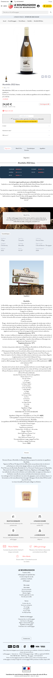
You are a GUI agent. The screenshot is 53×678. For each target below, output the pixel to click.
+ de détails (5, 99)
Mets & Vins (19, 148)
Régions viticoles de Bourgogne (26, 623)
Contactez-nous (26, 638)
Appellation (42, 148)
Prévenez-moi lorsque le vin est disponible (26, 121)
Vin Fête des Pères (26, 612)
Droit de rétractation (26, 591)
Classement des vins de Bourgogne (26, 619)
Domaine (26, 150)
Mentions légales (26, 593)
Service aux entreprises (26, 605)
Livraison (26, 126)
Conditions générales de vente (26, 595)
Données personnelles (26, 597)
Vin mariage (26, 607)
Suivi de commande (26, 589)
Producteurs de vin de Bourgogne (27, 626)
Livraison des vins (26, 603)
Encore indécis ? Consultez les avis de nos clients (26, 561)
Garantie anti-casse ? (26, 130)
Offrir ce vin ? (26, 135)
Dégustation (8, 148)
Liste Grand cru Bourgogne (26, 621)
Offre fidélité (26, 587)
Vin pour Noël (26, 611)
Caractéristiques (31, 148)
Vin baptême (26, 609)
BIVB (28, 443)
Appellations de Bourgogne (26, 624)
